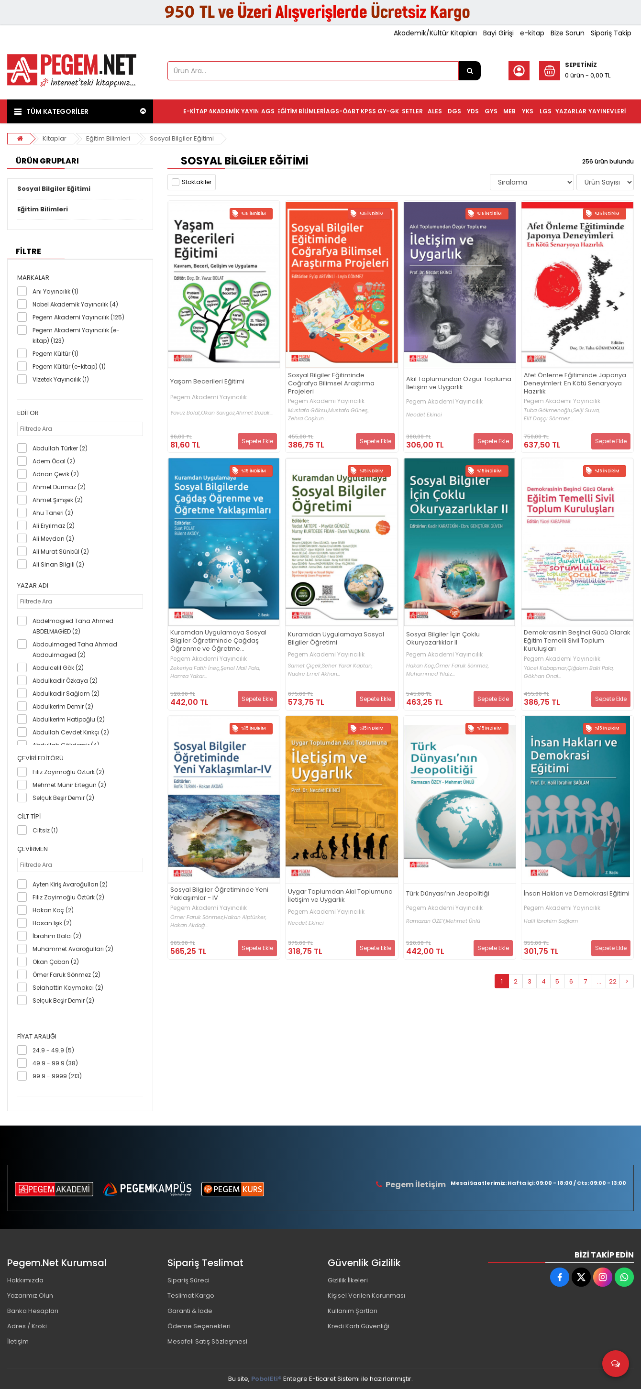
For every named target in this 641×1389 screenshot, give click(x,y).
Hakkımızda (25, 1280)
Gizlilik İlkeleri (348, 1280)
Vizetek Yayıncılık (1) (61, 379)
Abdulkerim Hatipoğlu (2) (69, 719)
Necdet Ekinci (424, 414)
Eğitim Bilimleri (108, 138)
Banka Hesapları (32, 1310)
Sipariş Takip (611, 33)
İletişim (18, 1341)
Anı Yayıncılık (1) (55, 291)
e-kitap (532, 33)
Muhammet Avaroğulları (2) (73, 949)
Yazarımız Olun (30, 1295)
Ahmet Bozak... (254, 412)
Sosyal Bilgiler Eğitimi (182, 138)
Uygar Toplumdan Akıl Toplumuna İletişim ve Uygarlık (340, 896)
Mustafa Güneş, (348, 410)
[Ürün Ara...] (470, 70)
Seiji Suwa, (586, 410)
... (599, 981)
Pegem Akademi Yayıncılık (208, 397)
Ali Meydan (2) (53, 539)
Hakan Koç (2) (53, 910)
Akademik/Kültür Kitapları (435, 33)
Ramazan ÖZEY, (426, 921)
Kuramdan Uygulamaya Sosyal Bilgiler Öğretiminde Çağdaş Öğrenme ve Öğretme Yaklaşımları (218, 641)
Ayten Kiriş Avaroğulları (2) (70, 884)
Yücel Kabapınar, (545, 668)
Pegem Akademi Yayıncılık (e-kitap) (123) (76, 335)
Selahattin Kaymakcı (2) (68, 988)
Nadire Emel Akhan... (314, 674)
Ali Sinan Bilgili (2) (58, 564)
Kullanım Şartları (352, 1310)
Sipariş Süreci (188, 1280)
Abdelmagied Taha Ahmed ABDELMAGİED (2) (73, 626)
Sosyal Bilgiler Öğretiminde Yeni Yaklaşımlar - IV (219, 894)
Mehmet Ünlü (463, 921)
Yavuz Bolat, (185, 412)
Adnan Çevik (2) (56, 474)
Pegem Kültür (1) (55, 354)
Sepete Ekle (257, 441)
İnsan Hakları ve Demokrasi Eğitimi (577, 894)
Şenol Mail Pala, (240, 668)
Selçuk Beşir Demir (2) (63, 798)
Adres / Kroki (27, 1326)
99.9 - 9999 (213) (57, 1076)
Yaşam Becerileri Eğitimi (207, 382)
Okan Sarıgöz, (218, 412)
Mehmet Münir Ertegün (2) (69, 785)
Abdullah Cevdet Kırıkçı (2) (71, 732)
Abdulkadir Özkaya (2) (65, 681)
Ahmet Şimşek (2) (58, 500)
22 (613, 981)
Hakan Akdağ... (189, 925)
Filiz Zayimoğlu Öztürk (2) (68, 772)
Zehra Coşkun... (307, 418)
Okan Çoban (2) (56, 962)
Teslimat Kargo (190, 1295)
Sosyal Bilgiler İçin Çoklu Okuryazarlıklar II (443, 639)
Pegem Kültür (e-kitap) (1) (69, 366)
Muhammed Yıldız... (430, 674)
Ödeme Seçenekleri (199, 1326)
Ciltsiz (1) (45, 830)
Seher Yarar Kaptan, (347, 665)
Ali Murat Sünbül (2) (61, 551)
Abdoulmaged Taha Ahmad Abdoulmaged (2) (75, 649)
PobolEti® (266, 1378)
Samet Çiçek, (305, 665)
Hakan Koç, (420, 665)
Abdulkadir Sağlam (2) (66, 693)
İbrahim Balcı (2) (57, 936)
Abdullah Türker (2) (60, 448)
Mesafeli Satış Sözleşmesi (207, 1341)
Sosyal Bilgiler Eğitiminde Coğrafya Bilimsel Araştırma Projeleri (331, 384)
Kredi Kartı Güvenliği (358, 1326)
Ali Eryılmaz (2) (54, 526)
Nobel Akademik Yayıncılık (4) (75, 304)
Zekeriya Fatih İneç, (195, 668)
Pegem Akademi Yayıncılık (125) (78, 317)
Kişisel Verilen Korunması (366, 1295)
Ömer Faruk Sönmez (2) (66, 975)
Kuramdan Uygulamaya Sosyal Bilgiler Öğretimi (336, 639)
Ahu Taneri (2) (53, 513)
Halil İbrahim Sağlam (551, 921)
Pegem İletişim (416, 1184)
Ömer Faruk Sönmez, (462, 665)
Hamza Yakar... (188, 676)
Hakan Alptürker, (245, 917)
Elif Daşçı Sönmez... (548, 418)
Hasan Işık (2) (52, 923)
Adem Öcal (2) (54, 461)
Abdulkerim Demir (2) (63, 706)
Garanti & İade (189, 1310)
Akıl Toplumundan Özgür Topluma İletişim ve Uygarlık (458, 383)
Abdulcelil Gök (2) (58, 668)
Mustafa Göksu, (308, 410)
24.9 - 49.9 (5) (53, 1050)
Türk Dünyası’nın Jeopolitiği (447, 894)
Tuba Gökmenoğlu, (548, 410)
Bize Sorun (568, 33)
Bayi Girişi (498, 33)
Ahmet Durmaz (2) (59, 487)
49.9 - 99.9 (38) (55, 1063)
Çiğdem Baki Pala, (590, 668)
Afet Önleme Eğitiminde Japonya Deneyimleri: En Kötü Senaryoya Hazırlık (575, 384)
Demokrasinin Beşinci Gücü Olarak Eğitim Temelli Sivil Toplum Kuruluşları (577, 641)
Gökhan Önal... (542, 676)
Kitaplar (54, 138)
